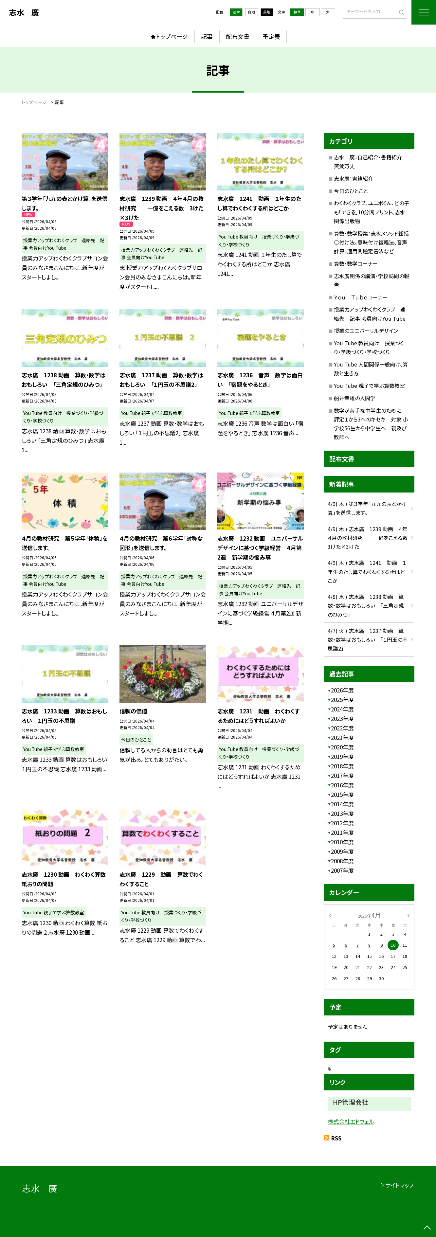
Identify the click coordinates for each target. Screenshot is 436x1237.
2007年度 (342, 870)
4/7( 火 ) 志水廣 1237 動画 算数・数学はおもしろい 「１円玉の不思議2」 (368, 639)
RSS (336, 1138)
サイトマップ (399, 1185)
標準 (297, 11)
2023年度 (342, 718)
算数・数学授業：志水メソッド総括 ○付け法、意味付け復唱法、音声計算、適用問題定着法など (374, 242)
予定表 (271, 36)
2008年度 (342, 861)
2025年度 (342, 699)
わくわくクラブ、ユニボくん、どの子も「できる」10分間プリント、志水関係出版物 (371, 211)
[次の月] (408, 915)
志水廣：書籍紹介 (353, 178)
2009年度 (342, 851)
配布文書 (237, 36)
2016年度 (342, 785)
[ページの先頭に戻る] (427, 1228)
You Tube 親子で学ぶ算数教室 (369, 385)
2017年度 (342, 775)
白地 (251, 11)
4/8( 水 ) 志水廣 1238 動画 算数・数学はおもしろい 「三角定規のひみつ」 (366, 605)
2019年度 (342, 756)
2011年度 (342, 832)
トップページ (172, 36)
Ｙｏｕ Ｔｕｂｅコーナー (361, 297)
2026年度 (342, 690)
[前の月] (330, 915)
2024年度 (342, 709)
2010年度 (342, 842)
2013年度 (342, 813)
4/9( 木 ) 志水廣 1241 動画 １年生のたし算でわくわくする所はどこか (367, 571)
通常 (236, 11)
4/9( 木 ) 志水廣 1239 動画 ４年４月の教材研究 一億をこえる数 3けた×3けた (370, 537)
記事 (207, 36)
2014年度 (342, 804)
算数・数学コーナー (356, 263)
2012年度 (342, 823)
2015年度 (342, 794)
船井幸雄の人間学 (354, 398)
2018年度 (342, 766)
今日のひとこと (351, 191)
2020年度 (342, 747)
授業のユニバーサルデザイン (366, 330)
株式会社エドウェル (351, 1121)
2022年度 (342, 728)
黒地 (266, 11)
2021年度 (342, 737)
